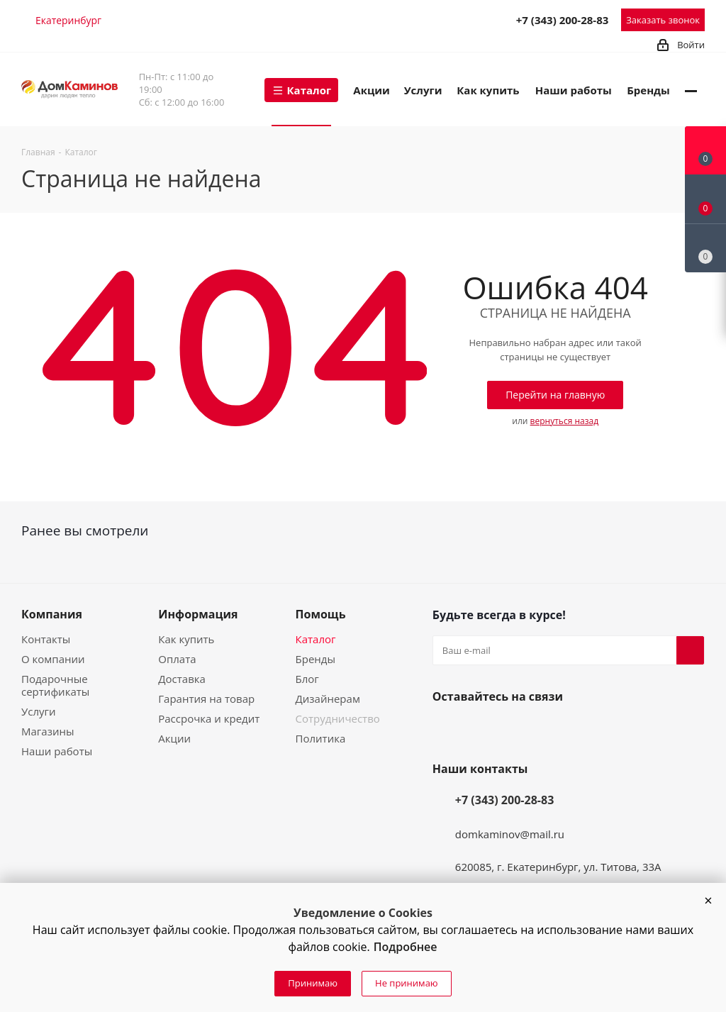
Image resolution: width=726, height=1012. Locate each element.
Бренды (315, 659)
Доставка (182, 679)
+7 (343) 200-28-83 (562, 20)
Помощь (321, 614)
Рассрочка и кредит (208, 718)
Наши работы (56, 751)
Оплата (177, 659)
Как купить (186, 639)
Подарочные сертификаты (55, 685)
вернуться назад (564, 421)
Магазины (47, 731)
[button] (708, 900)
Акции (174, 738)
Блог (307, 679)
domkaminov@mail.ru (509, 834)
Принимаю (312, 983)
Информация (198, 614)
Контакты (45, 639)
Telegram (438, 19)
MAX (470, 19)
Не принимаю (406, 983)
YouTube (481, 730)
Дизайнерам (328, 698)
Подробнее (405, 947)
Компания (51, 614)
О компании (53, 659)
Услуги (38, 711)
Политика (321, 738)
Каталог (316, 639)
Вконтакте (446, 730)
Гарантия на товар (206, 698)
